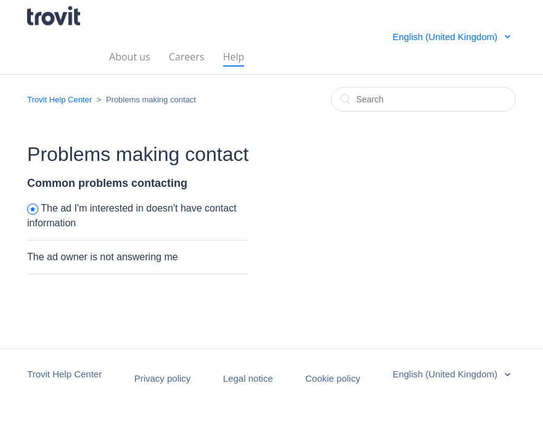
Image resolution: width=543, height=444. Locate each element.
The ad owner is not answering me (102, 257)
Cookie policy (332, 378)
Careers (187, 56)
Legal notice (248, 378)
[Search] (423, 99)
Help (234, 56)
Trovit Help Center (59, 99)
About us (129, 56)
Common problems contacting (107, 183)
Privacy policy (162, 378)
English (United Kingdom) (446, 36)
